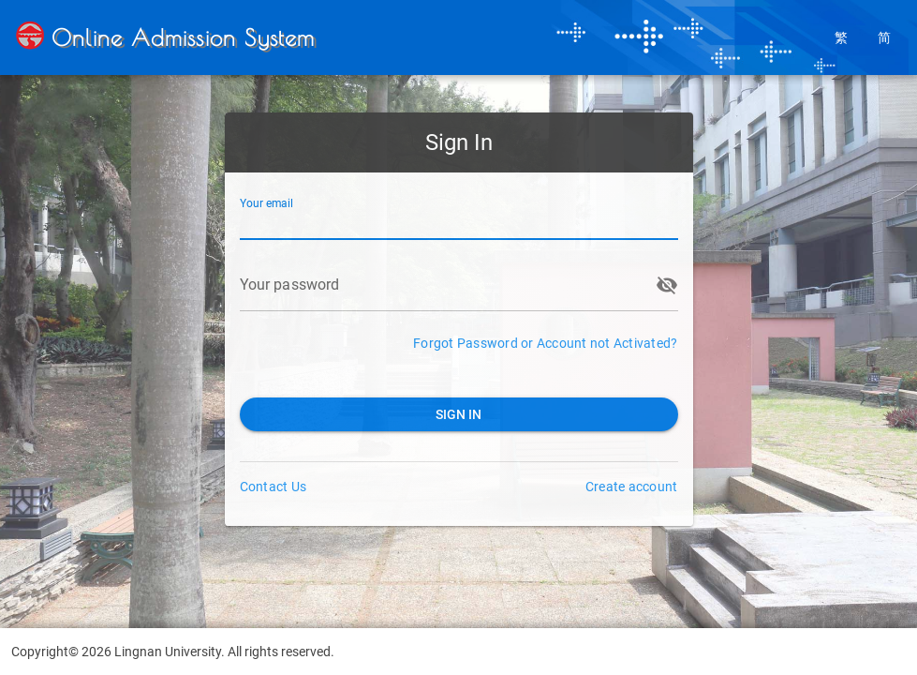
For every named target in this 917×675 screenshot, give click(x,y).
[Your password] (442, 285)
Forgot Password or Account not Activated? (545, 343)
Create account (631, 486)
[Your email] (459, 214)
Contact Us (273, 486)
